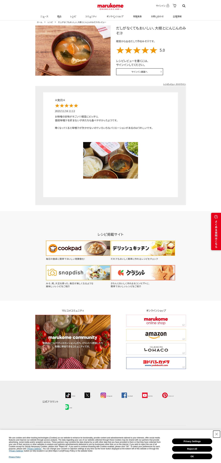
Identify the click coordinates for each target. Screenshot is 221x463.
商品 (59, 14)
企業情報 (176, 14)
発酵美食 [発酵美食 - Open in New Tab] (137, 14)
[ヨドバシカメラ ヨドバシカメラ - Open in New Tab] (156, 363)
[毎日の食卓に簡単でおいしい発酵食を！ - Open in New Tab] (76, 258)
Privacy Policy (15, 457)
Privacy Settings (192, 441)
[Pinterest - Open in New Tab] (72, 405)
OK (192, 456)
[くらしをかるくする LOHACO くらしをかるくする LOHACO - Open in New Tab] (156, 349)
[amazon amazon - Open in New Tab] (156, 335)
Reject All (192, 449)
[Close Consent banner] (216, 434)
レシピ (73, 14)
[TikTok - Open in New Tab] (72, 394)
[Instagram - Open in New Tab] (114, 394)
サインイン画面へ (139, 71)
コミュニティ (90, 14)
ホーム (39, 22)
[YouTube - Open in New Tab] (164, 394)
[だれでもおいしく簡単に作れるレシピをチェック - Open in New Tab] (145, 258)
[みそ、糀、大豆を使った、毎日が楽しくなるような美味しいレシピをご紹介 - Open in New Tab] (76, 286)
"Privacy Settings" (34, 449)
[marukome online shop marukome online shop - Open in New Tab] (156, 320)
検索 (183, 6)
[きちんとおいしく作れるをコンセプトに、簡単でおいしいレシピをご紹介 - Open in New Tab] (145, 286)
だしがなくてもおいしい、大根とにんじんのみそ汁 (151, 30)
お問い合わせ (156, 14)
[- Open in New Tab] (174, 6)
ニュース (44, 14)
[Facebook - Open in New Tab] (140, 394)
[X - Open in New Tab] (92, 394)
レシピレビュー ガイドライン (174, 84)
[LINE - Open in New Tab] (93, 405)
